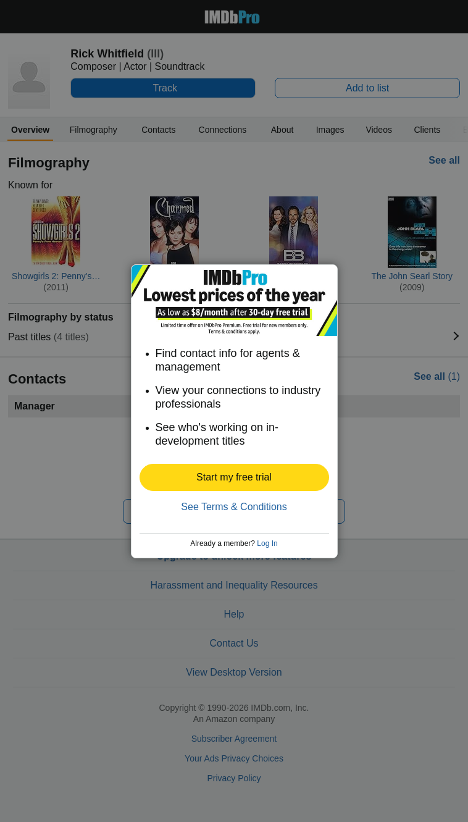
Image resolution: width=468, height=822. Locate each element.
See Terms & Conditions (233, 506)
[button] (234, 477)
